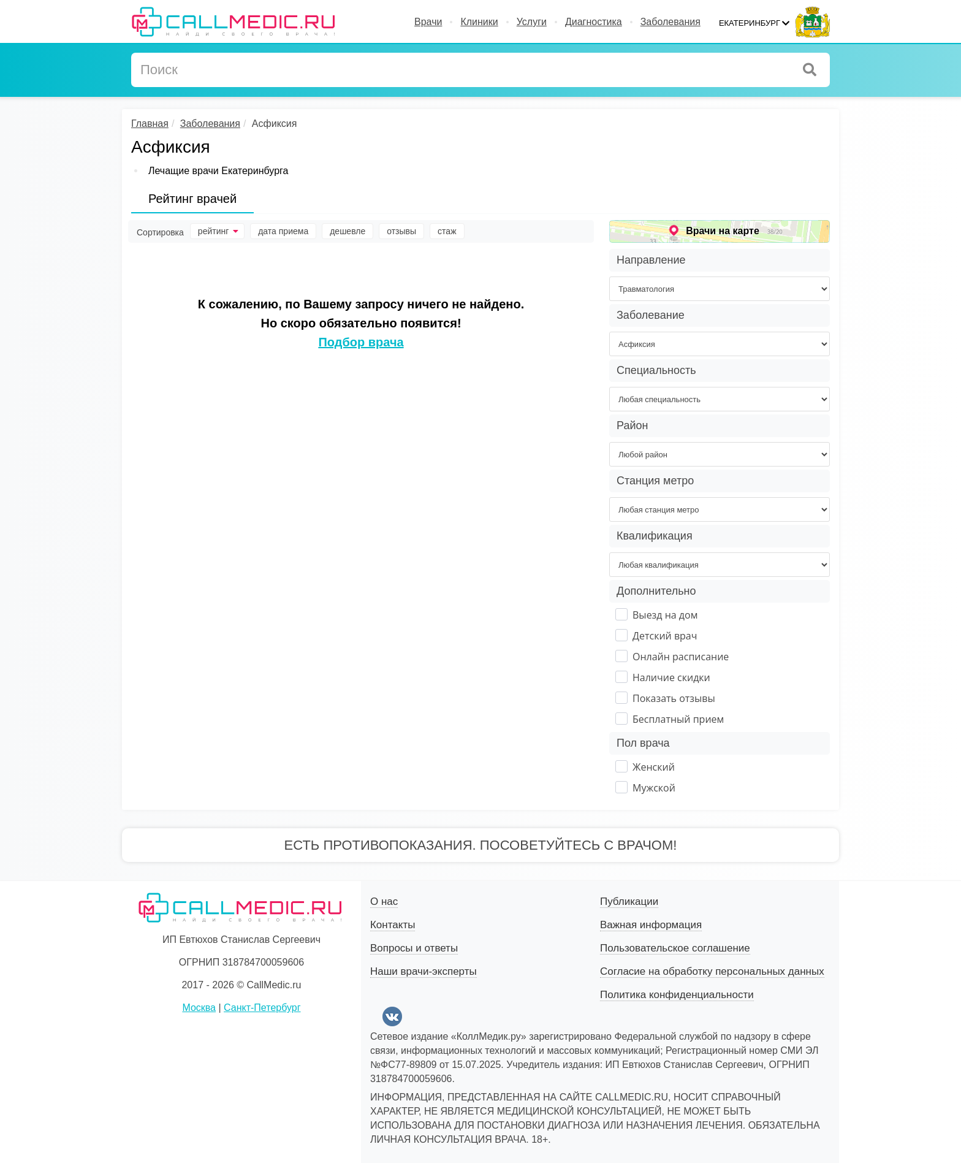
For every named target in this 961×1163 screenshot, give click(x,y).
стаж (447, 231)
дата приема (283, 231)
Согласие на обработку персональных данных (712, 971)
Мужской (653, 788)
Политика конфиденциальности (677, 995)
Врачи (428, 22)
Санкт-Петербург (262, 1007)
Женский (653, 767)
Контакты (392, 925)
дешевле (347, 231)
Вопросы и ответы (414, 948)
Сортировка (160, 232)
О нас (384, 901)
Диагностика (593, 22)
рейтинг (218, 231)
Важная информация (651, 925)
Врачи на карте (722, 231)
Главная (150, 123)
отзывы (401, 231)
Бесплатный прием (678, 719)
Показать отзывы (673, 698)
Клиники (479, 22)
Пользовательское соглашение (675, 948)
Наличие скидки (671, 677)
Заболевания (670, 22)
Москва (199, 1007)
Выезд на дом (664, 615)
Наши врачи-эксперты (423, 971)
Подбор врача (360, 342)
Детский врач (664, 636)
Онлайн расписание (680, 657)
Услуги (532, 22)
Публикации (629, 901)
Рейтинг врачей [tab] (192, 198)
